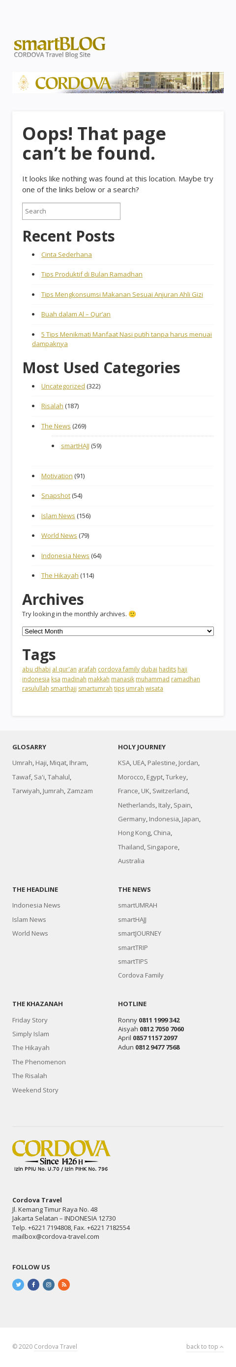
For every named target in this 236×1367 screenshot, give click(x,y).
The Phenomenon (39, 1061)
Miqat (58, 762)
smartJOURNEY (139, 933)
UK (145, 790)
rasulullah (35, 688)
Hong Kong (134, 832)
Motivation (57, 475)
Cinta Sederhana (66, 254)
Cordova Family (141, 975)
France (128, 790)
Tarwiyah (26, 790)
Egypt (155, 776)
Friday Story (30, 1020)
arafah (87, 669)
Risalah (52, 405)
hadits (167, 669)
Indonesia (164, 818)
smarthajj (64, 688)
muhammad (153, 679)
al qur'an (64, 669)
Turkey (176, 776)
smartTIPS (133, 961)
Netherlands (136, 805)
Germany (132, 818)
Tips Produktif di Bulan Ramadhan (92, 274)
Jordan (188, 762)
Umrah (22, 762)
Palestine (162, 762)
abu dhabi (36, 669)
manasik (122, 679)
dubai (149, 669)
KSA (124, 762)
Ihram (78, 762)
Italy (164, 805)
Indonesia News (65, 555)
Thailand (131, 846)
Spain (182, 805)
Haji (41, 762)
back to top (205, 1346)
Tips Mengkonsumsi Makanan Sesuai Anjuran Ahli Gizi (122, 294)
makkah (99, 679)
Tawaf (21, 776)
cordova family (119, 669)
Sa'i (39, 776)
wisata (154, 688)
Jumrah (53, 790)
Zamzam (80, 790)
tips (119, 688)
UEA (139, 762)
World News (59, 535)
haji (182, 669)
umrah (135, 688)
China (162, 832)
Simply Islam (30, 1033)
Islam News (58, 515)
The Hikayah (60, 575)
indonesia (36, 679)
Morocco (131, 776)
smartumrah (95, 688)
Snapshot (55, 495)
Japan (190, 818)
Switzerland (170, 790)
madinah (74, 679)
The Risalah (29, 1075)
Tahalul (59, 776)
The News (56, 425)
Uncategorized (63, 386)
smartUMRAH (137, 905)
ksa (55, 679)
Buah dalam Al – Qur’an (76, 314)
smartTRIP (133, 947)
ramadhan (185, 679)
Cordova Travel (55, 1346)
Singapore (162, 846)
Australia (131, 860)
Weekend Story (35, 1090)
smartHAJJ (75, 445)
